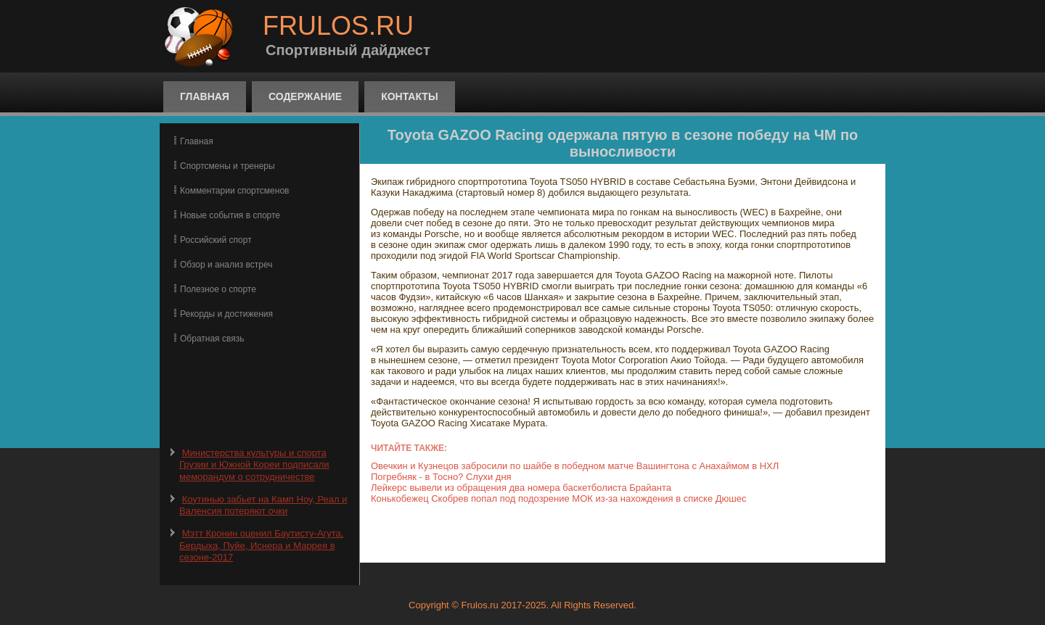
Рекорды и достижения (226, 314)
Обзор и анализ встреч (226, 265)
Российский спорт (216, 240)
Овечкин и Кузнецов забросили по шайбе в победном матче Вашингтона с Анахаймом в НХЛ (575, 465)
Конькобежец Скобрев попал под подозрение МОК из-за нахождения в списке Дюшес (558, 498)
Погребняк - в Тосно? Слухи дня (441, 476)
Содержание (305, 96)
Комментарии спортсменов (234, 191)
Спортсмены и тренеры (227, 166)
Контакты (409, 96)
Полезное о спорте (218, 289)
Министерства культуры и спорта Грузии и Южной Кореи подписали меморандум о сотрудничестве (254, 464)
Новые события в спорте (230, 215)
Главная (204, 96)
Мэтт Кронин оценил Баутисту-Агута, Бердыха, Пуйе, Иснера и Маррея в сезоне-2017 (261, 545)
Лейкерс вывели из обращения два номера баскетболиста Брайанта (521, 487)
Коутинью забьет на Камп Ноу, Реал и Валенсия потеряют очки (263, 505)
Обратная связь (212, 339)
